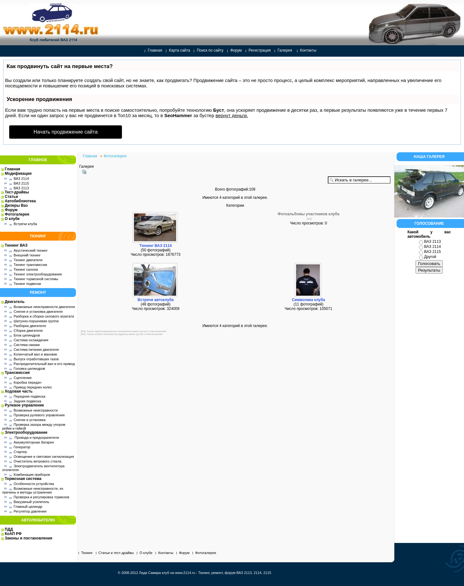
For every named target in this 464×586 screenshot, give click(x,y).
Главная (155, 50)
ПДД (9, 529)
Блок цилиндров (27, 335)
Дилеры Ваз (16, 205)
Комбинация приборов (32, 474)
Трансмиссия (17, 372)
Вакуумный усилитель (31, 502)
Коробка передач (27, 382)
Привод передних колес (33, 387)
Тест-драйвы (17, 192)
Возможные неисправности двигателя (44, 307)
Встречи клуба (25, 224)
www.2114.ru (185, 573)
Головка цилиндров (29, 368)
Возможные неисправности (36, 410)
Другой (430, 257)
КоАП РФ (13, 534)
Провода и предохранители (36, 437)
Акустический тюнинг (31, 250)
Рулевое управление (24, 405)
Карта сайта (179, 50)
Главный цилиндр (28, 506)
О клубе (12, 219)
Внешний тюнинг (27, 255)
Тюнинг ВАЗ (16, 245)
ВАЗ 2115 (21, 183)
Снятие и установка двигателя (38, 311)
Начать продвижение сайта (66, 132)
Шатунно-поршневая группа (36, 321)
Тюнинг (87, 553)
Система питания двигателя (36, 349)
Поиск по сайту (210, 50)
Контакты (308, 50)
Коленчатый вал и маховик (35, 354)
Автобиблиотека (20, 201)
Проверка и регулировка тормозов (41, 497)
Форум (236, 50)
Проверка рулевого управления (39, 415)
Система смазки (27, 345)
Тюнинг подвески (27, 284)
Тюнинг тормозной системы (36, 279)
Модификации (18, 173)
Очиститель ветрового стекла (37, 461)
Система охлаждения (31, 340)
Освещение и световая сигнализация (44, 456)
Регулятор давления (30, 511)
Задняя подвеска (27, 401)
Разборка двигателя (30, 326)
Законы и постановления (28, 538)
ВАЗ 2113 (21, 188)
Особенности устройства (34, 484)
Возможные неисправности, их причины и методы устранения (32, 490)
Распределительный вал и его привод (44, 364)
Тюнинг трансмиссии (30, 265)
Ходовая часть (19, 391)
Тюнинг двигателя (28, 260)
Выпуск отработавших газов (36, 359)
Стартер (20, 452)
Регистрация (260, 50)
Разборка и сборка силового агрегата (44, 316)
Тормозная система (23, 478)
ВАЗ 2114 (21, 178)
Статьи (11, 196)
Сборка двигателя (28, 330)
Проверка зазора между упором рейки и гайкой (33, 426)
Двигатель (15, 301)
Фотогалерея (17, 214)
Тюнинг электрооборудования (38, 274)
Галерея (284, 50)
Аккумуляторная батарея (34, 442)
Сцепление (23, 378)
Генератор (22, 447)
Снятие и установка (30, 420)
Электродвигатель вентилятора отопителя (33, 468)
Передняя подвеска (29, 396)
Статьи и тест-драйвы (116, 553)
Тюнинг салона (26, 269)
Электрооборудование (26, 432)
